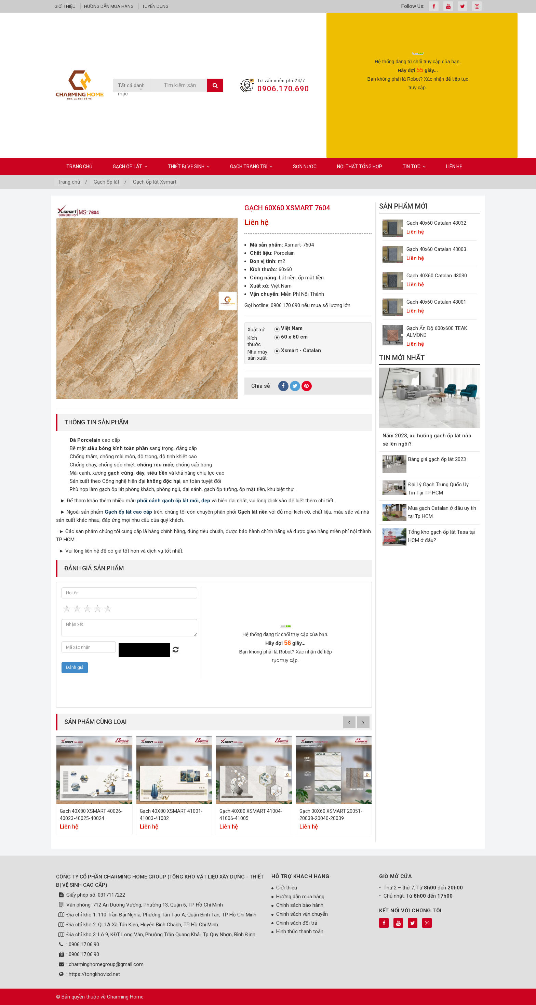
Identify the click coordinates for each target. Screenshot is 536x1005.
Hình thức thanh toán (299, 931)
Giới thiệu (65, 6)
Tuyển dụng (155, 6)
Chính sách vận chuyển (302, 914)
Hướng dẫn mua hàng (109, 6)
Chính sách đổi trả (296, 923)
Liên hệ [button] (454, 166)
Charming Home (125, 997)
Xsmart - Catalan (297, 350)
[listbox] (133, 90)
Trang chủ (79, 166)
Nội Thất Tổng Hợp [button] (359, 166)
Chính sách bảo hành (299, 905)
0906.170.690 (283, 88)
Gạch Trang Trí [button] (251, 166)
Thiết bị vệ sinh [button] (189, 166)
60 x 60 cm (291, 337)
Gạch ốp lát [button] (130, 166)
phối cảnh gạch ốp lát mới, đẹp (173, 501)
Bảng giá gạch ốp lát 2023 (437, 459)
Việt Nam (288, 328)
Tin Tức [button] (414, 166)
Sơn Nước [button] (305, 166)
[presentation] (418, 108)
